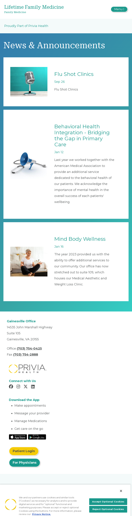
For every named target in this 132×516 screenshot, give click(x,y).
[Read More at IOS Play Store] (18, 437)
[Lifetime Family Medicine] (45, 9)
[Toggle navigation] (119, 9)
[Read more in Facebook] (11, 387)
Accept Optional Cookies (108, 501)
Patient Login (24, 451)
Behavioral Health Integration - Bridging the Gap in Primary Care (82, 135)
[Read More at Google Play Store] (37, 437)
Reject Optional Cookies (108, 509)
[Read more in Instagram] (18, 387)
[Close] (121, 491)
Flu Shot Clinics (74, 74)
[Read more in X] (26, 387)
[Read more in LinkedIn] (33, 387)
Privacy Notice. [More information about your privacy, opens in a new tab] (41, 514)
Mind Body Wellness (80, 239)
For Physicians (24, 462)
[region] (65, 500)
